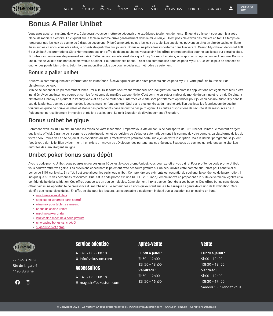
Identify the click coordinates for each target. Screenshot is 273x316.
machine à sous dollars (51, 195)
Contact (214, 9)
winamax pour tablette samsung (57, 204)
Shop (155, 9)
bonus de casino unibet (51, 209)
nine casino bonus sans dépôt (56, 222)
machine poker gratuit (50, 213)
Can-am (122, 9)
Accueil (70, 9)
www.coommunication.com (145, 306)
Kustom (88, 9)
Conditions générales (203, 306)
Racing (105, 9)
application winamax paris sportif (58, 200)
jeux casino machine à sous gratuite (60, 218)
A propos (194, 9)
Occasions (173, 9)
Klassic (139, 9)
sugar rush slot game (50, 227)
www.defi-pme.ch (176, 306)
